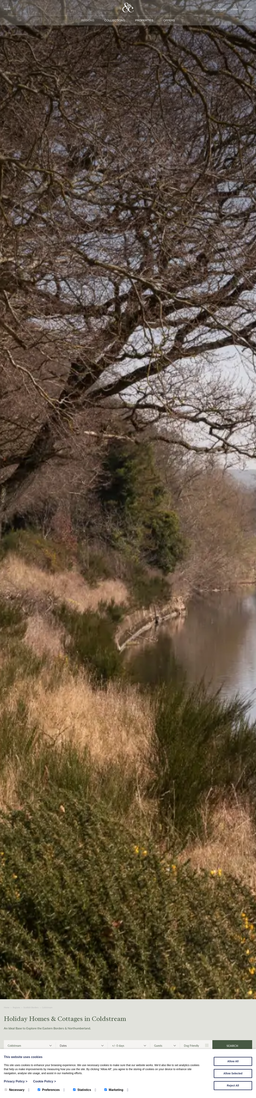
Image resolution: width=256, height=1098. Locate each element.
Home (6, 1007)
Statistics (82, 1089)
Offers (169, 20)
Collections (114, 20)
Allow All (233, 1061)
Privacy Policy (15, 1081)
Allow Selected (233, 1073)
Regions (87, 20)
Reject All (233, 1085)
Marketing (113, 1089)
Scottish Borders (31, 1007)
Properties (144, 20)
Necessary (14, 1089)
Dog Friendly (196, 1045)
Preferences (49, 1089)
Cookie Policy (44, 1081)
